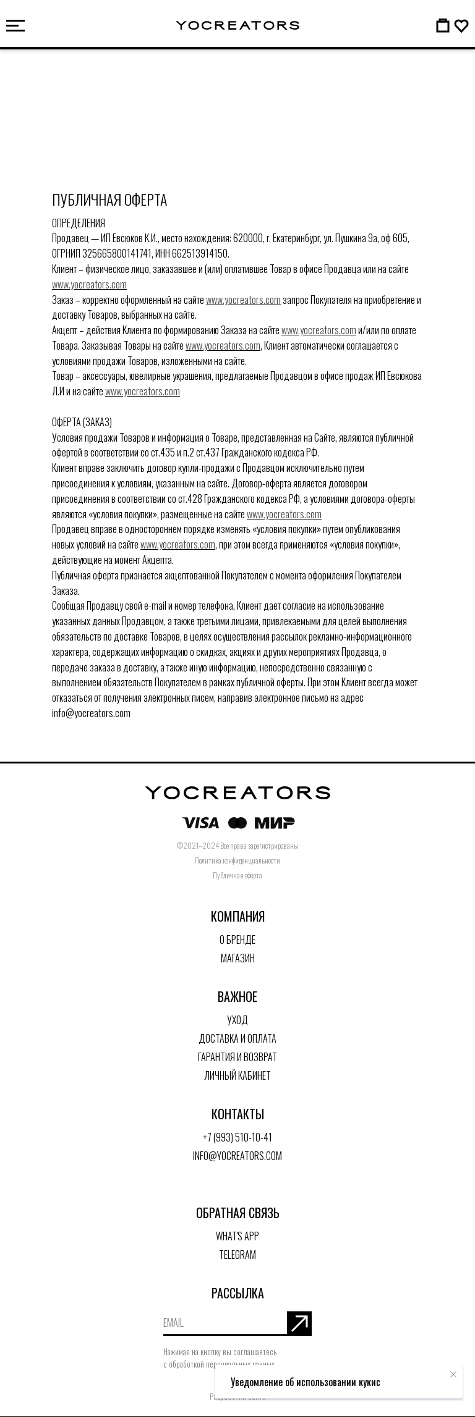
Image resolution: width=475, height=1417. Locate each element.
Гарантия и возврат (237, 1056)
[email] (225, 1323)
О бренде (237, 939)
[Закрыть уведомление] (453, 1374)
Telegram (237, 1254)
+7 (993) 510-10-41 (237, 1137)
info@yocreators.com (237, 1155)
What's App (237, 1236)
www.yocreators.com (89, 284)
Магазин (238, 958)
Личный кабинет (237, 1075)
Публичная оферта (237, 875)
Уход (237, 1019)
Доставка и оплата (237, 1038)
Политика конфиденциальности (237, 860)
